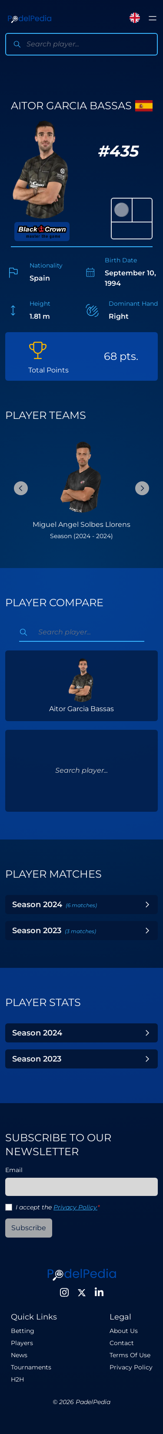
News (19, 1355)
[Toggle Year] (147, 904)
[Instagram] (64, 1292)
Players (22, 1343)
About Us (124, 1331)
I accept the (58, 1207)
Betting (22, 1331)
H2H (17, 1379)
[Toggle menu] (152, 18)
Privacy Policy (75, 1207)
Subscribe (28, 1228)
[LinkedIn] (99, 1292)
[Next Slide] (142, 488)
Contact (122, 1343)
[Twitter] (81, 1292)
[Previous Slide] (21, 488)
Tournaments (31, 1367)
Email (14, 1170)
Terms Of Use (130, 1355)
